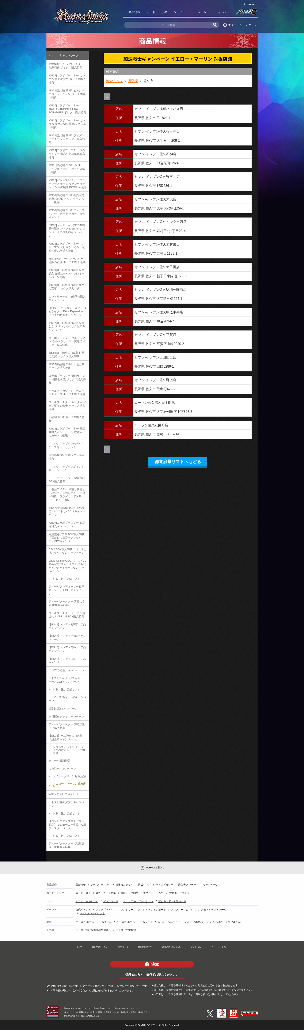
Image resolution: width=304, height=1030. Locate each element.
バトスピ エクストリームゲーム (94, 921)
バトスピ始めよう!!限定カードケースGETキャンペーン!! (67, 680)
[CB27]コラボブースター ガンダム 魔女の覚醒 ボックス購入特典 (67, 79)
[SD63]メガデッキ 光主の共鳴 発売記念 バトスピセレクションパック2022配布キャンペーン (67, 230)
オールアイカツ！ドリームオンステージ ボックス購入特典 (67, 392)
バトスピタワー (164, 884)
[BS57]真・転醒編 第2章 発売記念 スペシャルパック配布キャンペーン (67, 326)
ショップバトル (104, 909)
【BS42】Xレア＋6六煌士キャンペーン (67, 637)
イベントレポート (156, 909)
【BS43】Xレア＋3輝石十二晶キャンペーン (67, 626)
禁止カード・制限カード (172, 901)
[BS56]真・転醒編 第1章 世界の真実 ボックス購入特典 (66, 354)
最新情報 (81, 884)
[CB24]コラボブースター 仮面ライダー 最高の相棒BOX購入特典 (67, 154)
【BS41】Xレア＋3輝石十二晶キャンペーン (67, 660)
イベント (224, 12)
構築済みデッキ (124, 884)
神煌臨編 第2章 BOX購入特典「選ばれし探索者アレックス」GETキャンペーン (67, 538)
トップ (79, 947)
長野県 (133, 81)
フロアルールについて (183, 909)
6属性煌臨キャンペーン (63, 708)
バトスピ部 (246, 13)
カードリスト (83, 892)
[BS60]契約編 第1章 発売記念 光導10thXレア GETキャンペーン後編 (66, 199)
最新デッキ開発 (129, 892)
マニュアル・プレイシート (138, 901)
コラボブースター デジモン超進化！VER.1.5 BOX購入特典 (67, 614)
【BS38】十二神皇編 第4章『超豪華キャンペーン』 (65, 737)
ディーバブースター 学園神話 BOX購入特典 (67, 479)
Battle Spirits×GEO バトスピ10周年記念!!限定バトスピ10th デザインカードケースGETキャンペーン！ (67, 566)
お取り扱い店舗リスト (66, 578)
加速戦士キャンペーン (62, 768)
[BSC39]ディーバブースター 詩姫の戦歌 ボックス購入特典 (67, 260)
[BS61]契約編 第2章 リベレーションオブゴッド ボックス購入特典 (67, 169)
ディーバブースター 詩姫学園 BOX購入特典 (67, 726)
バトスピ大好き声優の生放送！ (93, 930)
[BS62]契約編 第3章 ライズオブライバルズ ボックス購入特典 (67, 139)
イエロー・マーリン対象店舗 (69, 785)
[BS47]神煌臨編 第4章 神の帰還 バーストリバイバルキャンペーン (67, 511)
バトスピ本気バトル (196, 921)
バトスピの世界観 (126, 930)
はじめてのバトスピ (99, 947)
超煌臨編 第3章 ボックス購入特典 (66, 456)
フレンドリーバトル (129, 909)
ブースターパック (100, 884)
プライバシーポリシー (220, 947)
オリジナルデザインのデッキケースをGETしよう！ (66, 445)
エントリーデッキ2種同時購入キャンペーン (67, 298)
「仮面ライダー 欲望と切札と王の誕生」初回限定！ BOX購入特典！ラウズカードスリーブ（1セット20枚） (67, 494)
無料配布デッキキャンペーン (66, 716)
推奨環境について (145, 947)
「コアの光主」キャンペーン (66, 670)
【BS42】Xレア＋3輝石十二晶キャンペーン (67, 649)
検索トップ (114, 81)
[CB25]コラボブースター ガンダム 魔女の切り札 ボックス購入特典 (67, 124)
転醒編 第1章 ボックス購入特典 (66, 419)
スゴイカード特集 (106, 892)
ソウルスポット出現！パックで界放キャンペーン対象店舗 (69, 750)
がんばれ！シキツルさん (227, 921)
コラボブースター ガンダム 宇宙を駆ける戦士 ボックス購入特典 (67, 406)
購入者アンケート (188, 884)
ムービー (179, 12)
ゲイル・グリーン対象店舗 (69, 776)
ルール (201, 12)
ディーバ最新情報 (60, 760)
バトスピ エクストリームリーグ (135, 921)
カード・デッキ (157, 12)
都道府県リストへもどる (178, 461)
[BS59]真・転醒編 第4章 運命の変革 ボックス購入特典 (66, 286)
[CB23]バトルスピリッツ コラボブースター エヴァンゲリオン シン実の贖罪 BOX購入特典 (67, 184)
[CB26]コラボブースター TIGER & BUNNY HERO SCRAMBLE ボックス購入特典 (67, 109)
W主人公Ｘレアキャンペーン (66, 794)
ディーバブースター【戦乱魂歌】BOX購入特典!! (66, 845)
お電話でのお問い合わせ (171, 947)
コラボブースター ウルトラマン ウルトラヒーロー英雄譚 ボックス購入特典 (67, 341)
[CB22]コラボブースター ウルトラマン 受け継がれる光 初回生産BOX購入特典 (67, 247)
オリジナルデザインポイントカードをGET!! (66, 468)
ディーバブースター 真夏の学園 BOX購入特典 (67, 603)
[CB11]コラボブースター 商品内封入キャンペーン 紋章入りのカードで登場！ (67, 432)
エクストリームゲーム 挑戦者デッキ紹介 (166, 892)
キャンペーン (68, 55)
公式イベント (83, 909)
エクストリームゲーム (243, 25)
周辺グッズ (144, 884)
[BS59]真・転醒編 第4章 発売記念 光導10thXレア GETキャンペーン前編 (67, 273)
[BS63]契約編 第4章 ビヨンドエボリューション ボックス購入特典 (67, 94)
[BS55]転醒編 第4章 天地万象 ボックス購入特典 (66, 366)
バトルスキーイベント (92, 913)
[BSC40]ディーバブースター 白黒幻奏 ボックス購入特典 (66, 66)
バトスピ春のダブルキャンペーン (66, 804)
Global (250, 4)
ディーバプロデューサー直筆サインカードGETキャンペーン (66, 590)
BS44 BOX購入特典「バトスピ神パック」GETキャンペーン (67, 551)
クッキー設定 (196, 947)
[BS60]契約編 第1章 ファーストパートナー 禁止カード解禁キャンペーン (67, 214)
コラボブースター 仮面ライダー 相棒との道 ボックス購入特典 (67, 379)
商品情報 (134, 12)
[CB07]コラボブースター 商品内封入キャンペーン (67, 524)
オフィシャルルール (87, 901)
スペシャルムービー (168, 921)
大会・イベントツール (213, 909)
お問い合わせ (123, 947)
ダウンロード (110, 901)
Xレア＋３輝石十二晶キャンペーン (67, 699)
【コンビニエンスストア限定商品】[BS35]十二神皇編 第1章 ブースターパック (67, 824)
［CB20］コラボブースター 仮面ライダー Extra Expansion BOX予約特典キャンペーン (67, 311)
